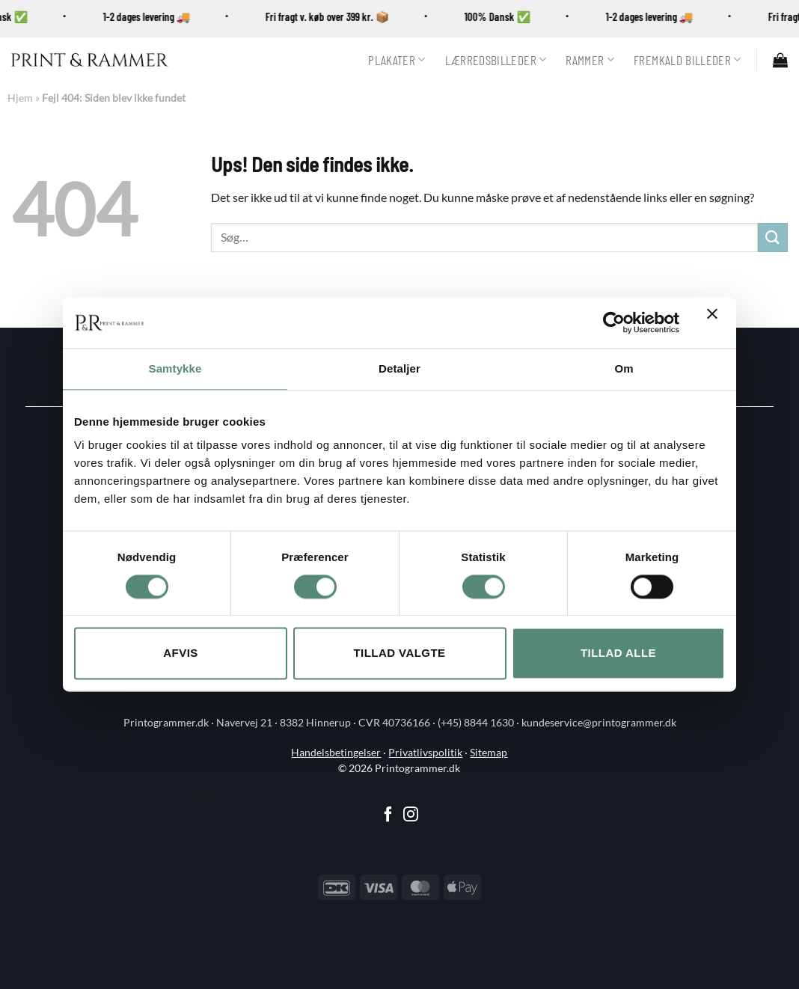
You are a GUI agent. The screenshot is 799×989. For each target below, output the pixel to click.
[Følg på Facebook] (388, 815)
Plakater (396, 60)
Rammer (590, 60)
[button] (780, 59)
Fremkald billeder (687, 60)
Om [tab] (623, 368)
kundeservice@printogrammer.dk (598, 723)
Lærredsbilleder (496, 60)
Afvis (180, 653)
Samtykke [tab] (175, 368)
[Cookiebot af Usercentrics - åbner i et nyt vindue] (613, 322)
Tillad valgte (399, 653)
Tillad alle (618, 653)
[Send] (773, 237)
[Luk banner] (716, 322)
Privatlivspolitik (425, 753)
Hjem (20, 97)
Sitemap (488, 753)
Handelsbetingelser (336, 753)
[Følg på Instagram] (410, 815)
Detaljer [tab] (399, 368)
